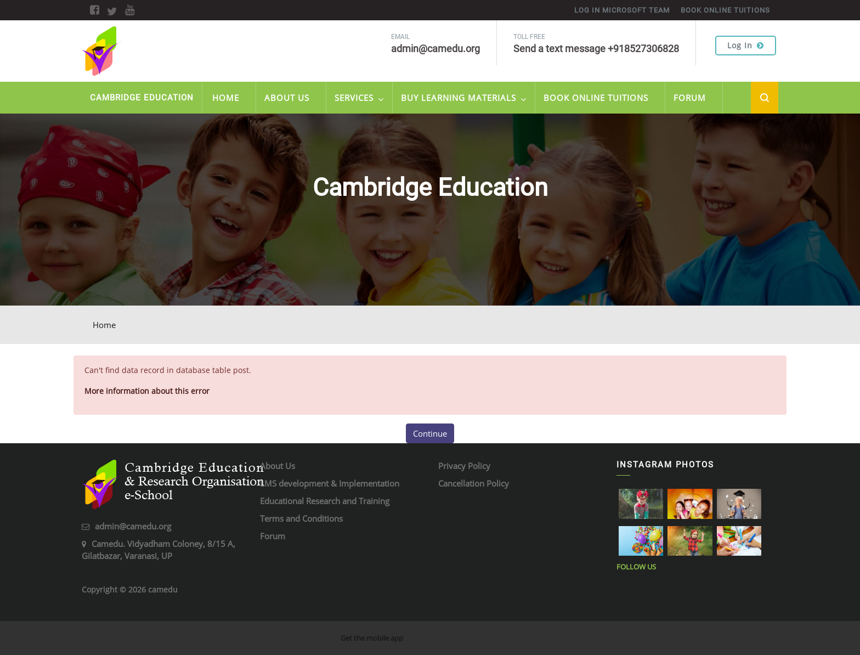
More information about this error (147, 391)
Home (225, 97)
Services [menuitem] (359, 99)
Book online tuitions (725, 10)
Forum (690, 97)
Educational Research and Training (324, 500)
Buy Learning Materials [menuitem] (464, 99)
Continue (430, 433)
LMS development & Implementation (329, 483)
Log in (745, 45)
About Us (286, 97)
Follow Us (636, 567)
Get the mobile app (372, 638)
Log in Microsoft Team (622, 10)
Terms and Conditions (301, 518)
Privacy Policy (464, 465)
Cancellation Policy (473, 483)
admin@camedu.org (133, 526)
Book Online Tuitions (596, 97)
